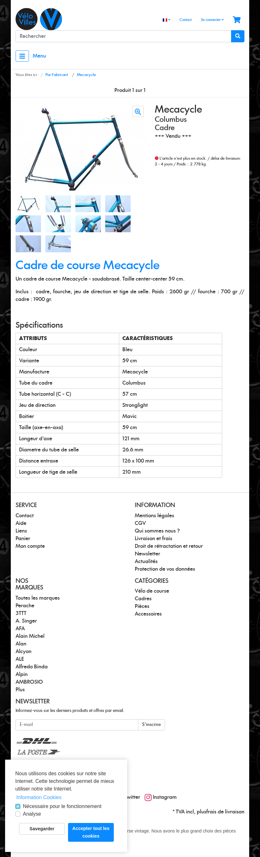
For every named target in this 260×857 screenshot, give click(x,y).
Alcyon (23, 651)
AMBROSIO (29, 682)
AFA (20, 628)
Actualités (146, 561)
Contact (186, 20)
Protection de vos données (165, 569)
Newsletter (147, 553)
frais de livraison (225, 811)
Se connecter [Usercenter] (212, 20)
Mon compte (30, 546)
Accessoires (148, 614)
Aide (21, 523)
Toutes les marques (38, 598)
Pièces (142, 606)
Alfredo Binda (32, 666)
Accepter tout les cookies (91, 832)
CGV (140, 523)
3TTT (21, 613)
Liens (21, 530)
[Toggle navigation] (22, 56)
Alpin (22, 674)
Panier (23, 538)
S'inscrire (151, 724)
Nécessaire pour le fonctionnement (62, 806)
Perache (25, 605)
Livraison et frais (153, 538)
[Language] (166, 20)
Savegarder (42, 828)
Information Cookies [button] (38, 797)
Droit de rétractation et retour (169, 546)
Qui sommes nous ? (157, 530)
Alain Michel (30, 636)
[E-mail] (77, 724)
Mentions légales (154, 515)
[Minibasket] (236, 20)
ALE (20, 659)
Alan (21, 643)
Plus (20, 689)
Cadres (143, 598)
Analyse (32, 814)
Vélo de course (152, 591)
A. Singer (26, 621)
